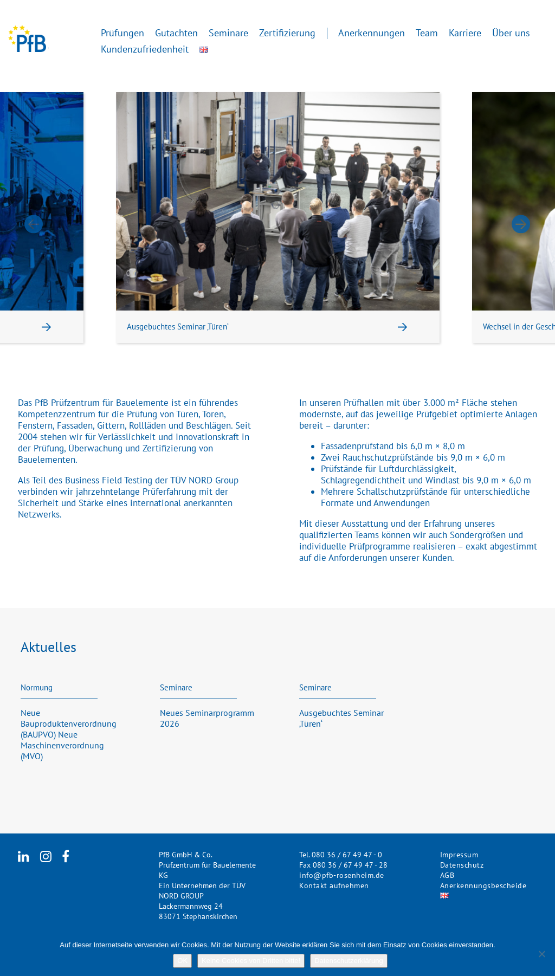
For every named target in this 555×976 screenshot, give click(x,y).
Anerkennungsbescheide (483, 885)
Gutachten (176, 32)
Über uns (511, 32)
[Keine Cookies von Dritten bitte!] (541, 953)
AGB (447, 875)
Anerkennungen (371, 32)
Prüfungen (122, 32)
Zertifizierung (287, 32)
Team (427, 32)
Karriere (465, 32)
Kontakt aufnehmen (334, 885)
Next (521, 224)
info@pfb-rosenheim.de (341, 875)
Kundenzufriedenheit (145, 48)
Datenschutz (462, 865)
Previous (33, 224)
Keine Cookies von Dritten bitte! (251, 960)
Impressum (459, 854)
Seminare (228, 32)
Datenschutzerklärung (348, 960)
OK (182, 960)
